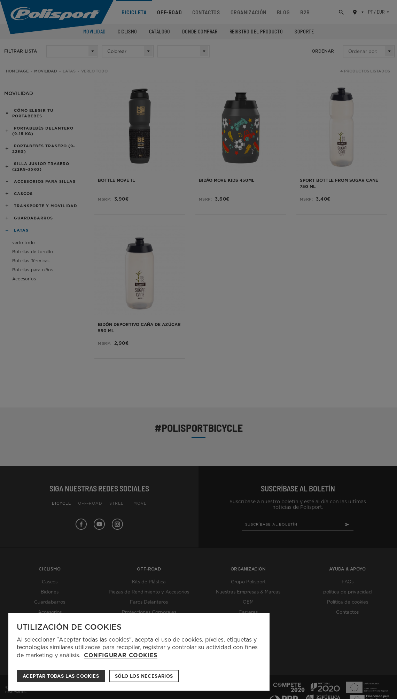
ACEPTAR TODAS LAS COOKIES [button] (61, 676)
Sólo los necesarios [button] (144, 676)
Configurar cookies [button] (120, 655)
